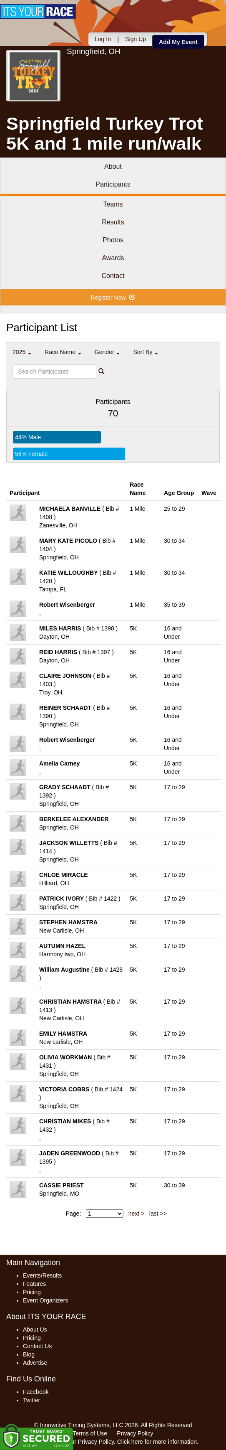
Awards (113, 257)
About (113, 166)
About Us (35, 1329)
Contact (112, 275)
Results (113, 222)
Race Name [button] (63, 352)
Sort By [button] (145, 352)
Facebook (35, 1391)
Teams (113, 204)
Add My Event (178, 42)
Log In (103, 39)
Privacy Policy (135, 1433)
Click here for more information (157, 1441)
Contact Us (37, 1346)
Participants (113, 184)
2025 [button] (22, 352)
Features (34, 1283)
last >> (158, 1213)
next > (136, 1213)
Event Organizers (45, 1300)
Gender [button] (107, 352)
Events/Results (42, 1275)
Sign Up (135, 39)
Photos (113, 240)
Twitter (31, 1400)
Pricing (32, 1292)
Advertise (35, 1362)
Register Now (113, 297)
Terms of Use (90, 1433)
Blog (29, 1354)
